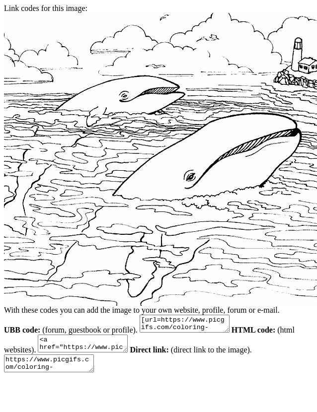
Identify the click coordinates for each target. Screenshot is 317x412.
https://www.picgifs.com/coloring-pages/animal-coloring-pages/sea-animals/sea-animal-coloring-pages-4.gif (54, 370)
